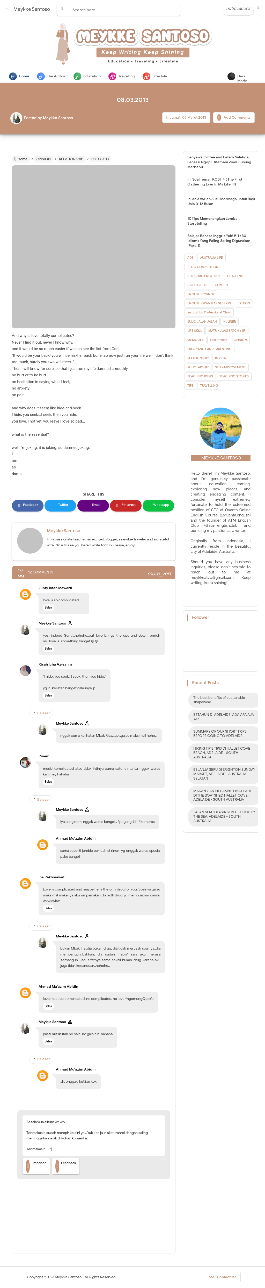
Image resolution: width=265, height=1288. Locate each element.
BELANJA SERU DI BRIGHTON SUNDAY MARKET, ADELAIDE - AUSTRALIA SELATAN (224, 774)
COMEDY (222, 285)
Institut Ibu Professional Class (209, 313)
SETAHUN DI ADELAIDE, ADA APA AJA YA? (223, 717)
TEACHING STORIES (234, 377)
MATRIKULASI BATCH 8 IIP (227, 331)
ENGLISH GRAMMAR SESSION (209, 304)
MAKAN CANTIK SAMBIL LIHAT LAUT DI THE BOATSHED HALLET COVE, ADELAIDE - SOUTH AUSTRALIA (222, 796)
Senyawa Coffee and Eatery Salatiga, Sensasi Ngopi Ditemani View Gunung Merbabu (219, 163)
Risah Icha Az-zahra (55, 665)
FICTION (244, 304)
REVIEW (220, 358)
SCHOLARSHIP (198, 368)
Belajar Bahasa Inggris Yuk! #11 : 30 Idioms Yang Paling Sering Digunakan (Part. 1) (218, 241)
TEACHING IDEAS (200, 377)
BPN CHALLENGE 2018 (203, 276)
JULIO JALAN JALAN (202, 322)
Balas (48, 608)
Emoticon (36, 1166)
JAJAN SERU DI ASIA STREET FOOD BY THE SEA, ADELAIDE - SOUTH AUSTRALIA (224, 817)
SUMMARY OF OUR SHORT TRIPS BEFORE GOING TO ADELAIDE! (220, 734)
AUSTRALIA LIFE (211, 258)
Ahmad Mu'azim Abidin (75, 839)
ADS (190, 258)
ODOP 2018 (218, 340)
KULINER (229, 322)
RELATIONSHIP (198, 358)
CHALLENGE (236, 276)
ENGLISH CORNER (200, 295)
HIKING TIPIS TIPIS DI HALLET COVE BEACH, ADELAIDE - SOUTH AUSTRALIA (221, 753)
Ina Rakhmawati (52, 878)
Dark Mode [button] (255, 77)
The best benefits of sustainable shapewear (219, 700)
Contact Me (222, 1278)
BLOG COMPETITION (202, 267)
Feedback (65, 1166)
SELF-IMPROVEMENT (230, 368)
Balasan (43, 713)
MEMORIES (195, 340)
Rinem (44, 757)
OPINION (240, 340)
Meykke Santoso (63, 531)
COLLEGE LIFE (197, 285)
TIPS (190, 386)
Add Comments (234, 118)
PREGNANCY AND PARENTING (209, 349)
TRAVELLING (209, 386)
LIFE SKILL (194, 331)
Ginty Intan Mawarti (55, 588)
